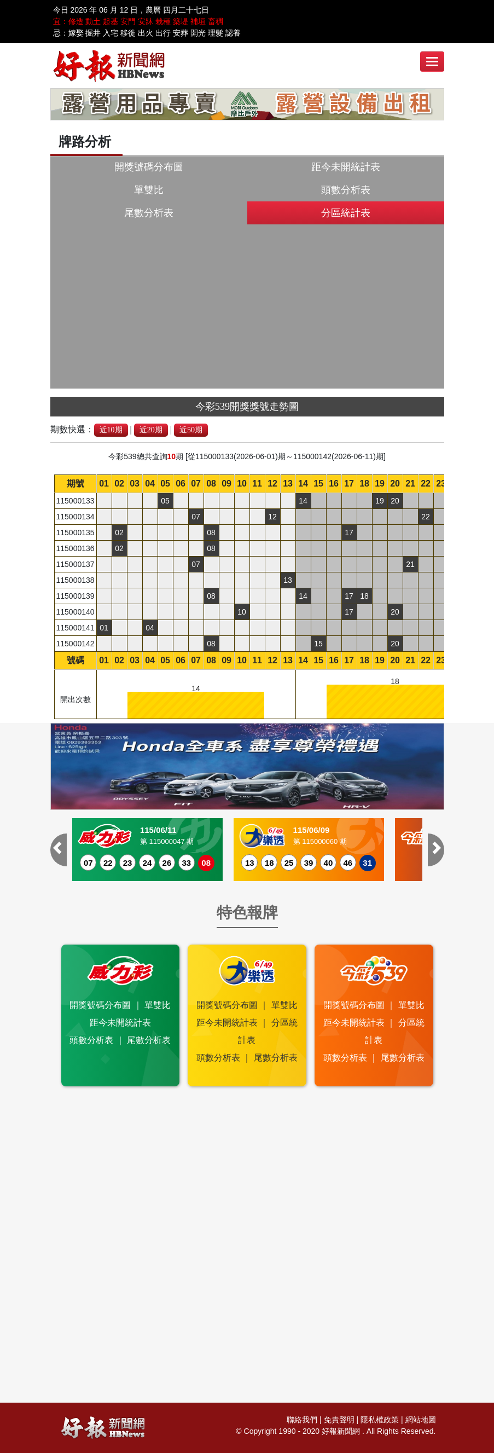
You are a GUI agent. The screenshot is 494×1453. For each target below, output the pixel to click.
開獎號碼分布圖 (148, 166)
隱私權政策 (380, 1419)
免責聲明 (339, 1419)
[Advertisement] (247, 306)
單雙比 (149, 189)
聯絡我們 (302, 1419)
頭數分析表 (345, 189)
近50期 (190, 430)
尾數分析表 (148, 212)
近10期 (111, 430)
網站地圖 (420, 1419)
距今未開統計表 (345, 166)
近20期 (151, 430)
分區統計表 (345, 212)
